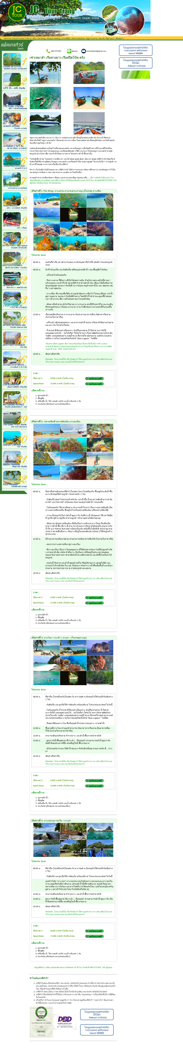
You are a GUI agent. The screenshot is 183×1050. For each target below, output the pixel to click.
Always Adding (53, 38)
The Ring (41, 38)
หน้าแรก (7, 38)
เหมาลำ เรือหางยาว (107, 38)
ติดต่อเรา (120, 38)
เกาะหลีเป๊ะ (65, 38)
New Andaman (78, 38)
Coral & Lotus (18, 38)
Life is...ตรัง (31, 38)
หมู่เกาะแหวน (91, 38)
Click (69, 1003)
